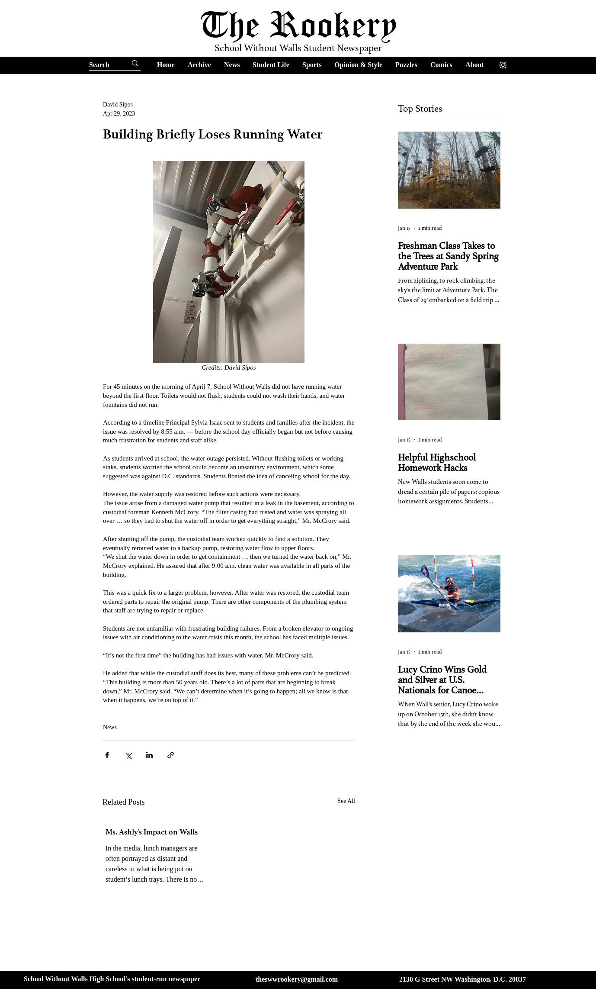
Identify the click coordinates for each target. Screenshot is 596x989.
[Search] (100, 65)
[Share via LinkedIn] (149, 755)
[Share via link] (171, 755)
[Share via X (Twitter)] (128, 755)
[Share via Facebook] (107, 755)
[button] (199, 65)
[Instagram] (503, 65)
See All (346, 801)
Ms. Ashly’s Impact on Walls (152, 832)
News (110, 727)
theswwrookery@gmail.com (297, 979)
